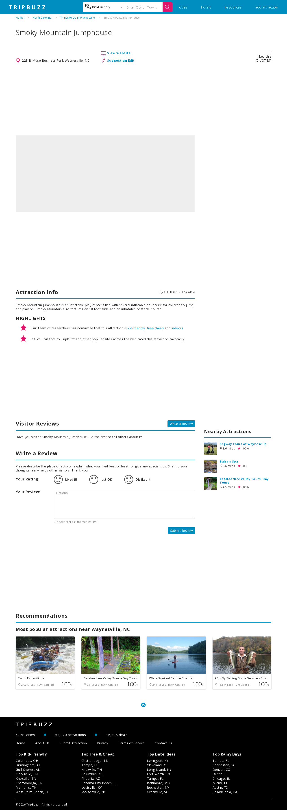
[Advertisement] (143, 99)
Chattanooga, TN (29, 783)
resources (233, 7)
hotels (206, 7)
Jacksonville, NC (93, 792)
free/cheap (155, 328)
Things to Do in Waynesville (77, 18)
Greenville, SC (157, 792)
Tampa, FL (89, 765)
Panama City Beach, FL (99, 783)
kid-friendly (136, 328)
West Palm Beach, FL (32, 792)
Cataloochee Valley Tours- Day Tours (244, 480)
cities (183, 7)
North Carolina (42, 18)
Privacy (102, 743)
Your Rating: (27, 479)
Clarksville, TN (27, 774)
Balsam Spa (229, 461)
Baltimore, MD (158, 783)
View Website (118, 53)
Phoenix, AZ (90, 778)
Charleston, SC (224, 765)
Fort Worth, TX (158, 774)
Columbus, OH (27, 760)
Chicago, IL (221, 778)
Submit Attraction (73, 743)
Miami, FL (220, 783)
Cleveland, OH (158, 765)
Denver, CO (221, 769)
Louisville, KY (91, 787)
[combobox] (103, 7)
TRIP (28, 7)
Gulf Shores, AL (28, 769)
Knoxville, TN (26, 778)
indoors (177, 328)
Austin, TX (220, 787)
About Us (42, 743)
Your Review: (28, 492)
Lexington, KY (157, 760)
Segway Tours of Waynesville (243, 444)
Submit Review (181, 530)
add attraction (266, 7)
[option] (105, 173)
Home (20, 18)
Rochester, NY (158, 787)
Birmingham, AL (28, 765)
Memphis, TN (26, 787)
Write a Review (181, 423)
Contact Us (163, 743)
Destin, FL (220, 774)
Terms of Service (131, 743)
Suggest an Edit (121, 60)
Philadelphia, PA (225, 792)
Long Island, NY (159, 769)
